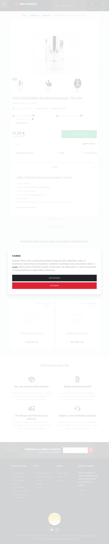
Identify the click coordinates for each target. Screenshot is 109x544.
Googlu (14, 267)
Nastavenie (54, 278)
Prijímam (54, 285)
